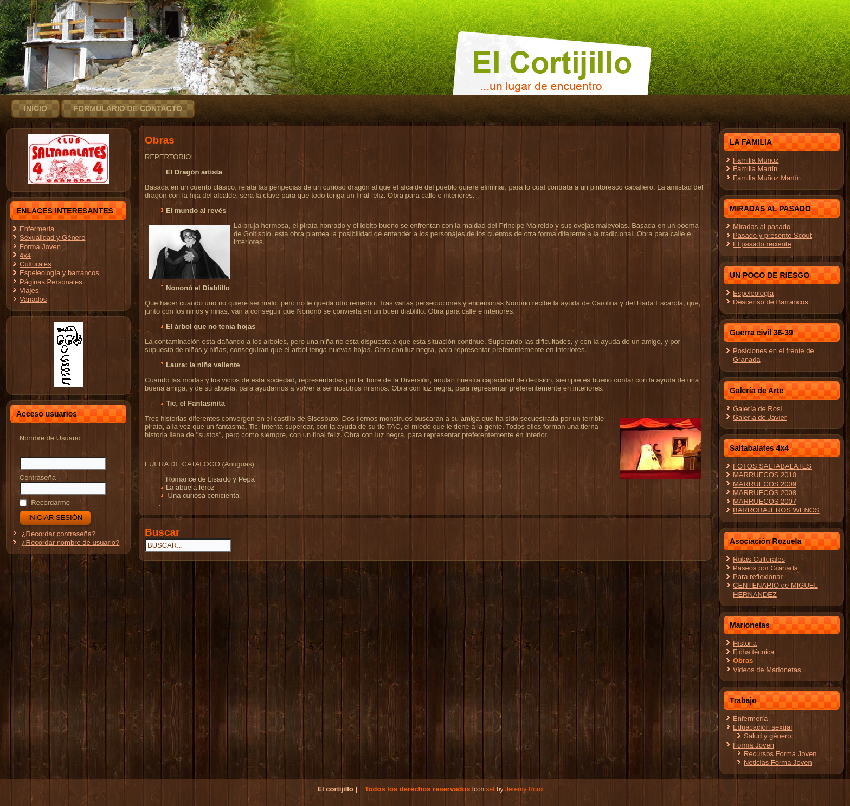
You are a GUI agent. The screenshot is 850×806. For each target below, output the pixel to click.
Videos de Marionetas (767, 670)
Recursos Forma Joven (780, 754)
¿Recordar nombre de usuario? (71, 542)
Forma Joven (40, 247)
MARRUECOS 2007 (764, 501)
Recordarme (45, 502)
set (490, 789)
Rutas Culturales (759, 559)
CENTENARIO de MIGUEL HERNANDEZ (775, 589)
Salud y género (767, 736)
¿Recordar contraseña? (59, 534)
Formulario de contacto (128, 108)
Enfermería (37, 229)
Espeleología (753, 293)
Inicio (35, 108)
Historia (745, 643)
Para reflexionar (758, 577)
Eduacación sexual (762, 727)
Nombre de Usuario (50, 438)
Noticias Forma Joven (778, 762)
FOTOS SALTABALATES (772, 466)
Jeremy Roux (524, 789)
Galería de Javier (760, 417)
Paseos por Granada (765, 568)
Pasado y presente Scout (772, 235)
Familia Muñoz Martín (767, 178)
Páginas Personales (51, 282)
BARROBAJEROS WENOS (776, 510)
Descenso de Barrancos (770, 302)
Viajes (29, 291)
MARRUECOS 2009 (764, 484)
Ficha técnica (754, 652)
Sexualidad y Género (52, 237)
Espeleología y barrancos (59, 273)
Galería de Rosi (757, 409)
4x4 (25, 255)
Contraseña (38, 477)
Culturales (35, 264)
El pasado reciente (762, 244)
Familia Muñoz (756, 160)
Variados (33, 299)
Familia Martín (755, 169)
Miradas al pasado (761, 227)
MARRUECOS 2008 (764, 493)
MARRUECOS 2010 (764, 475)
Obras (743, 660)
